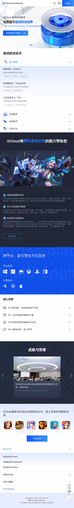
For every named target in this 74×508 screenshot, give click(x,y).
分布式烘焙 (8, 105)
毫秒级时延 (18, 90)
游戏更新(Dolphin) (10, 467)
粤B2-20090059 (47, 503)
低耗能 (15, 76)
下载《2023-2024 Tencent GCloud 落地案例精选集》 (25, 26)
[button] (3, 388)
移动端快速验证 (21, 105)
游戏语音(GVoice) (10, 457)
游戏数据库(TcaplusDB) (12, 462)
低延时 (7, 76)
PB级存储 (8, 90)
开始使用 (37, 451)
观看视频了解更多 (15, 33)
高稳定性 (24, 76)
